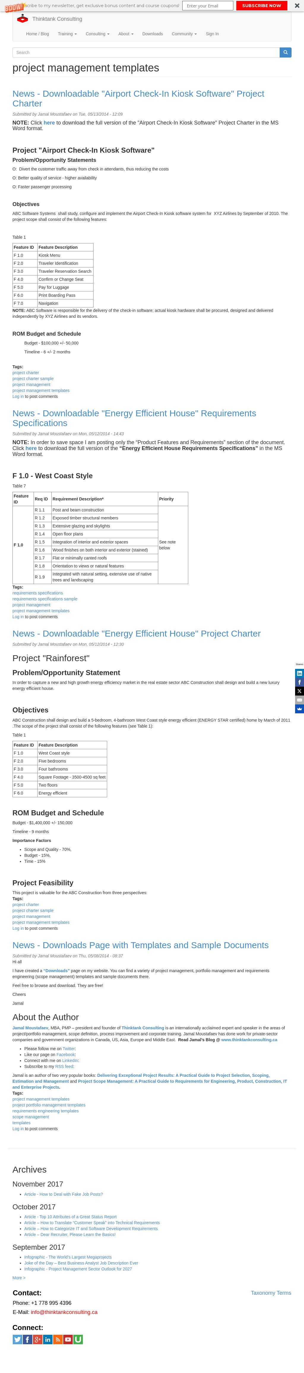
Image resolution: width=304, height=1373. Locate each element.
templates (21, 1122)
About (125, 33)
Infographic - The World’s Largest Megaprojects (68, 1257)
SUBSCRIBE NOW (261, 5)
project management (31, 384)
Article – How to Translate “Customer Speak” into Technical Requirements (92, 1222)
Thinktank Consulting (57, 19)
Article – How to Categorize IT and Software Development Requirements (91, 1228)
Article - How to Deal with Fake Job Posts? (63, 1194)
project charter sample (33, 378)
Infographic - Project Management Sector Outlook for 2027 (78, 1269)
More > (19, 1277)
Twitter (69, 1048)
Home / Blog (37, 33)
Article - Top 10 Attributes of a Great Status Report (70, 1216)
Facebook (65, 1054)
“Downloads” (56, 970)
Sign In (212, 33)
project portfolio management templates (49, 1105)
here (31, 448)
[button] (152, 5)
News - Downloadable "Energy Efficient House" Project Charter (136, 633)
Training (67, 33)
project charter (25, 372)
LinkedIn (70, 1060)
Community (184, 33)
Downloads (152, 33)
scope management (30, 1116)
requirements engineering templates (45, 1111)
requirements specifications (37, 593)
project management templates (40, 390)
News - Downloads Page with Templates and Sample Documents (140, 945)
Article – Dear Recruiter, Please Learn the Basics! (69, 1234)
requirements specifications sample (44, 599)
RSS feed (64, 1066)
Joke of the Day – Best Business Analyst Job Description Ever (81, 1263)
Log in (18, 396)
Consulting (98, 33)
